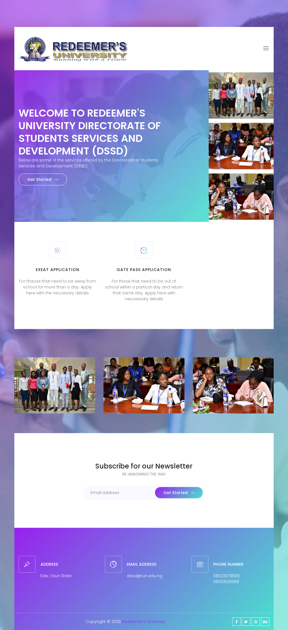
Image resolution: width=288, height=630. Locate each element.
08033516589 (226, 581)
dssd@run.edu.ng (144, 576)
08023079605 (226, 576)
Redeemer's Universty (143, 621)
